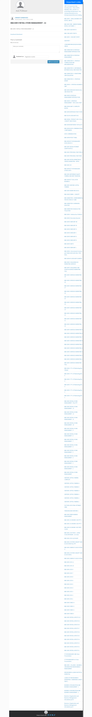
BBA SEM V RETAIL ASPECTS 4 (72, 639)
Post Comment (53, 62)
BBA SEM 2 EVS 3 (68, 591)
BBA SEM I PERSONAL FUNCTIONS (73, 156)
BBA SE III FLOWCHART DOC (71, 115)
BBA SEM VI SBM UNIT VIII (70, 222)
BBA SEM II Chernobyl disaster (72, 218)
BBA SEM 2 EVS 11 (69, 562)
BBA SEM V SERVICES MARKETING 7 (73, 337)
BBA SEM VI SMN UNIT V (70, 233)
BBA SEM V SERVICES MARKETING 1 (73, 359)
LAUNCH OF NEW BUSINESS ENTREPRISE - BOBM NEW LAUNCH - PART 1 (73, 679)
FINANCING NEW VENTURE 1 (71, 511)
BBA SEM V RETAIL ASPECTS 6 (72, 632)
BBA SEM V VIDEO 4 (69, 602)
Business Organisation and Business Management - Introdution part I (71, 705)
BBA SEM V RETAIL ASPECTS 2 (72, 647)
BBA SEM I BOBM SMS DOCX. (71, 190)
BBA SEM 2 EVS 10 (69, 566)
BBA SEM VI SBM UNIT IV (70, 236)
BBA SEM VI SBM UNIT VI (70, 229)
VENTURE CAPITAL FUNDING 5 (71, 487)
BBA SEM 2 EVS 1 (68, 599)
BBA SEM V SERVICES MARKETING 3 (73, 352)
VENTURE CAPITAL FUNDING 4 (71, 490)
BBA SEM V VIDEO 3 (69, 606)
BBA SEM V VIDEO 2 (69, 610)
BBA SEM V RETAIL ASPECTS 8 (72, 624)
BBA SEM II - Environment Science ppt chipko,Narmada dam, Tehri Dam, (73, 253)
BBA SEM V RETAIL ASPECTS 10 (72, 617)
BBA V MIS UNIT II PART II (70, 33)
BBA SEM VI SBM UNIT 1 (70, 247)
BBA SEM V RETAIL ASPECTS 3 (72, 643)
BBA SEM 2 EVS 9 (68, 569)
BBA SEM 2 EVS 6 (68, 580)
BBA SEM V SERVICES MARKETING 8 (73, 333)
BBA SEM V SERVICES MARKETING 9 (73, 329)
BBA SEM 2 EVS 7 (68, 573)
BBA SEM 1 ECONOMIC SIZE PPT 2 (73, 520)
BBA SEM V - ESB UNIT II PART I (72, 37)
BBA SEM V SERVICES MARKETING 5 (73, 344)
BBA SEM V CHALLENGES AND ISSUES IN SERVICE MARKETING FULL (72, 269)
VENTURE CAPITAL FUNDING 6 (71, 483)
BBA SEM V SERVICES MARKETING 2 (73, 355)
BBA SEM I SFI (68, 165)
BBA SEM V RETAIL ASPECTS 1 (72, 650)
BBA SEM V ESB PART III (70, 29)
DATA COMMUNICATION (70, 134)
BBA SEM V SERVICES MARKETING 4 (73, 348)
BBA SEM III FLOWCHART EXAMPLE (73, 258)
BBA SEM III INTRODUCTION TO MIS (73, 112)
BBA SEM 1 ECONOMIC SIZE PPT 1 (73, 523)
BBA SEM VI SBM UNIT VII (70, 225)
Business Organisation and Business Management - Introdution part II (71, 697)
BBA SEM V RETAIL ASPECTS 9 (72, 621)
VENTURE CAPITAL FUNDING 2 (71, 498)
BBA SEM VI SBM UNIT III (70, 240)
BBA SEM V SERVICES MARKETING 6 (73, 340)
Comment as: (20, 56)
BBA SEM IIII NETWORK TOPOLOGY (73, 124)
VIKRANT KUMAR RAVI (21, 17)
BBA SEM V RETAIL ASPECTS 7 (72, 628)
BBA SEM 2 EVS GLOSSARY (71, 538)
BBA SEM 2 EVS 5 (68, 584)
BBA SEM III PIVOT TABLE (70, 137)
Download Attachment (16, 34)
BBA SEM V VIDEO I (69, 613)
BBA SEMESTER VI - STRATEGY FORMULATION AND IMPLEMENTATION (72, 62)
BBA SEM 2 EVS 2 (68, 595)
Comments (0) (14, 42)
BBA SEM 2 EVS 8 (68, 577)
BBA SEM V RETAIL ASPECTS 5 (72, 635)
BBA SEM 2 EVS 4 (68, 588)
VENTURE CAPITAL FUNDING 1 (71, 501)
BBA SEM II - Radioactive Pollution (73, 214)
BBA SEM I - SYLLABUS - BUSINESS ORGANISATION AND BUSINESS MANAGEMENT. (73, 666)
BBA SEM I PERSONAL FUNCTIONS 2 (73, 152)
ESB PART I (67, 40)
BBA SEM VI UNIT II (69, 244)
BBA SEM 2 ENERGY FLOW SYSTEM (73, 558)
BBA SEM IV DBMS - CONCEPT (72, 194)
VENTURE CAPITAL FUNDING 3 (71, 494)
